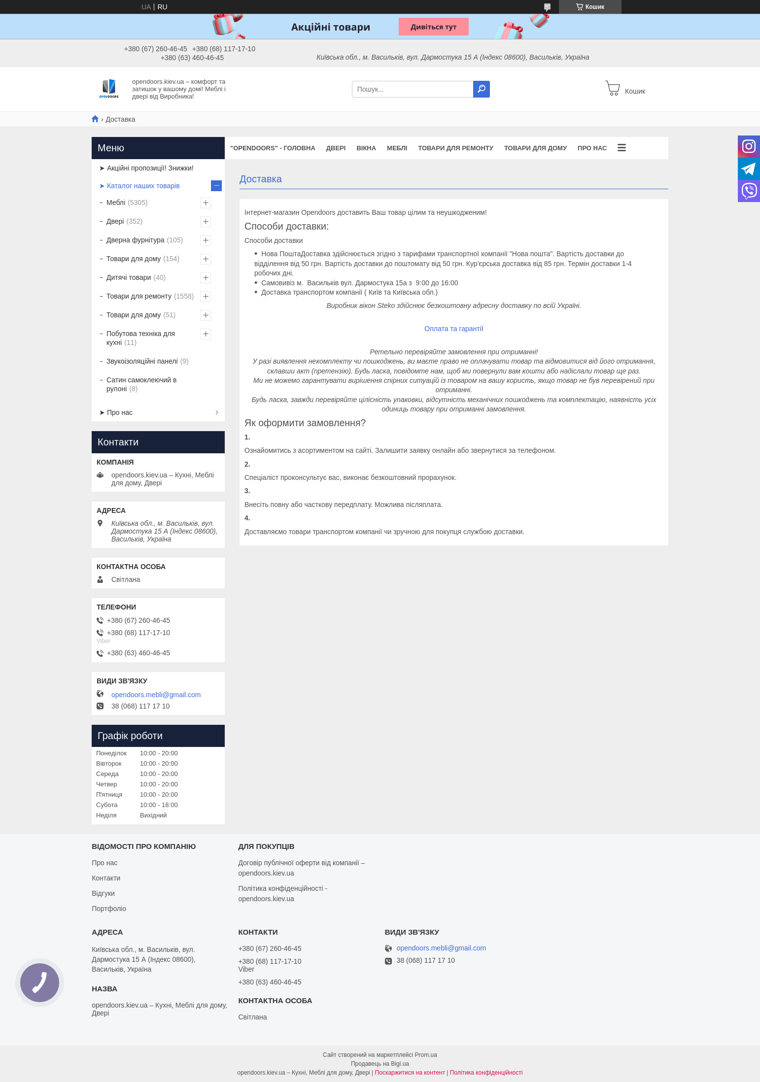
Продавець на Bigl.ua (380, 1063)
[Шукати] (481, 89)
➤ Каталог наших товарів (139, 186)
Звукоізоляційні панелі (142, 361)
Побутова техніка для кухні (140, 338)
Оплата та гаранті (452, 329)
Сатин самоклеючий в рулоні (141, 384)
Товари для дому (535, 148)
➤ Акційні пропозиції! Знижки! (146, 168)
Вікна (366, 148)
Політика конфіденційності (486, 1072)
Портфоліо (109, 909)
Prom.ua (426, 1054)
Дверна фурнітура (135, 240)
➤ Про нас (116, 412)
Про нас (592, 148)
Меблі (397, 148)
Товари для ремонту (455, 148)
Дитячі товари (128, 277)
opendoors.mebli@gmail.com (156, 695)
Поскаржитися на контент (410, 1072)
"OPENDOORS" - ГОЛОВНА (272, 148)
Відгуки (103, 893)
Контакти (106, 878)
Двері (336, 148)
